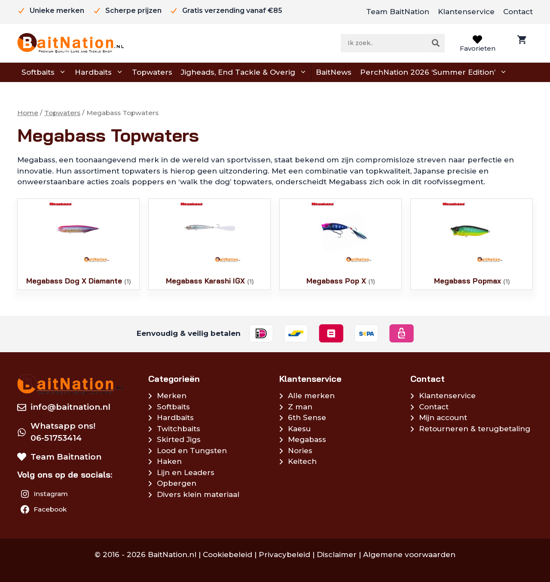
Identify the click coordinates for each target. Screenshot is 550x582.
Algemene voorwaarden (409, 554)
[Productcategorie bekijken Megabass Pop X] (340, 244)
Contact (518, 11)
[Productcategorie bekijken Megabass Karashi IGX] (209, 244)
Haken (169, 461)
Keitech (302, 461)
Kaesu (299, 428)
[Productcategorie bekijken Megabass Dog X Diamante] (78, 244)
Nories (300, 450)
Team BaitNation (397, 11)
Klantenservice (466, 11)
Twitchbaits (178, 428)
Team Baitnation (66, 457)
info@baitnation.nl (70, 407)
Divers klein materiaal (198, 494)
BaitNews (333, 72)
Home (27, 113)
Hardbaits (99, 72)
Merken (171, 395)
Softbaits (43, 72)
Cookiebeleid (227, 554)
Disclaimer (337, 554)
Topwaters (152, 72)
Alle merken (311, 395)
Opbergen (176, 483)
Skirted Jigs (179, 439)
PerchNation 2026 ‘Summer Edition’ (433, 72)
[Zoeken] (436, 43)
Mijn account (443, 417)
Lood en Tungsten (192, 450)
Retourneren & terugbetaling (474, 428)
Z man (300, 406)
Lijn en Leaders (185, 472)
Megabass (307, 439)
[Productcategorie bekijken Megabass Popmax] (471, 244)
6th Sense (307, 417)
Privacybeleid (284, 554)
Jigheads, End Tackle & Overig (244, 72)
